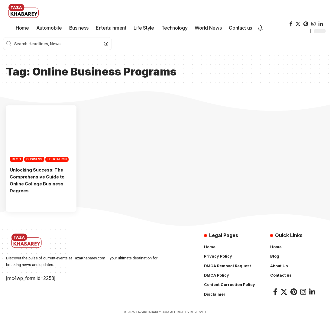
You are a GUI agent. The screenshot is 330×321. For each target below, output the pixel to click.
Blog (16, 159)
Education (57, 159)
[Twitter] (298, 24)
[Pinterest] (306, 24)
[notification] (260, 28)
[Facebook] (291, 24)
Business (34, 159)
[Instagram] (313, 24)
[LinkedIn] (320, 24)
